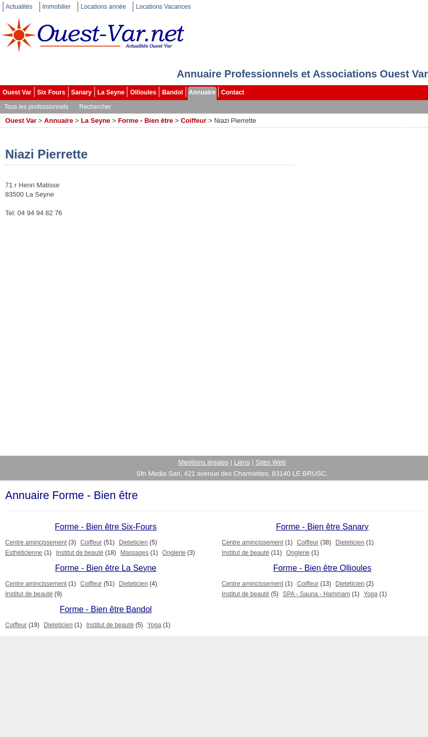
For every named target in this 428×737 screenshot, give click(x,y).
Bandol (172, 92)
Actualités (19, 6)
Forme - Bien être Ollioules (322, 568)
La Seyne (111, 92)
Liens (242, 462)
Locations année (103, 6)
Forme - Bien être (145, 120)
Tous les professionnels (36, 106)
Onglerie (174, 552)
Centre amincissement (36, 542)
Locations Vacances (163, 6)
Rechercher (95, 106)
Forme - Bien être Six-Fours (105, 526)
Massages (135, 552)
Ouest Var (17, 92)
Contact (232, 92)
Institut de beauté (79, 552)
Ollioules (143, 92)
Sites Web (270, 462)
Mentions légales (203, 462)
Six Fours (51, 92)
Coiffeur (193, 120)
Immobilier (56, 6)
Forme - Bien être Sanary (322, 526)
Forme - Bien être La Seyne (106, 568)
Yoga (370, 594)
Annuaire (202, 92)
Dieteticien (133, 542)
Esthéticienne (23, 552)
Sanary (81, 92)
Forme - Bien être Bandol (106, 609)
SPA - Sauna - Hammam (316, 594)
